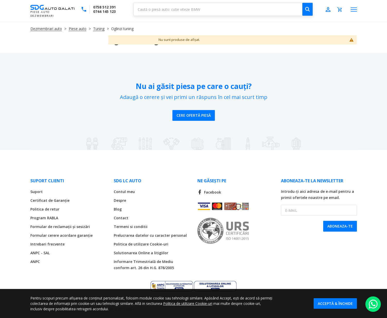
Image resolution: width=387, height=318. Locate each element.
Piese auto (77, 28)
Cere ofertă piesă (194, 115)
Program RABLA (44, 217)
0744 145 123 (104, 11)
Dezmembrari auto (46, 28)
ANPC (35, 261)
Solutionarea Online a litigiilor (141, 252)
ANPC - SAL (40, 252)
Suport (36, 191)
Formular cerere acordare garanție (61, 235)
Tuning (98, 28)
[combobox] (223, 9)
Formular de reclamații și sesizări (60, 226)
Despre (120, 200)
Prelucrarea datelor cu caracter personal (150, 235)
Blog (118, 209)
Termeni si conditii (130, 226)
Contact (121, 217)
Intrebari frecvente (47, 244)
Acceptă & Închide (335, 303)
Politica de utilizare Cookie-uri (141, 244)
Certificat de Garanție (49, 200)
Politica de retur (44, 209)
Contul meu (124, 191)
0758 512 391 (104, 7)
